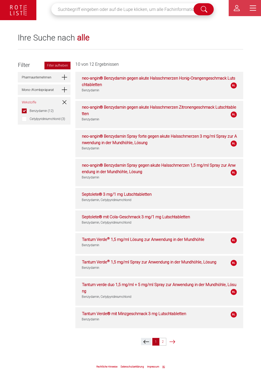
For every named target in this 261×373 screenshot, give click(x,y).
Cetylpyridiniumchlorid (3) (47, 119)
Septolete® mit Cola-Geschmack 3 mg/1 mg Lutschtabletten (136, 217)
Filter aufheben (57, 65)
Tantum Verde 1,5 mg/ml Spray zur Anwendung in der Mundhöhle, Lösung (149, 262)
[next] (172, 341)
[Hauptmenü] (253, 8)
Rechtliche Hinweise (106, 366)
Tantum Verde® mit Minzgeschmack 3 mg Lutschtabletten (134, 313)
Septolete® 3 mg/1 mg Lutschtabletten (117, 194)
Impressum (153, 366)
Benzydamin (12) (42, 111)
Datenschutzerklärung (132, 366)
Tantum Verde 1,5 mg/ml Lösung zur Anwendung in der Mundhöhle (143, 239)
